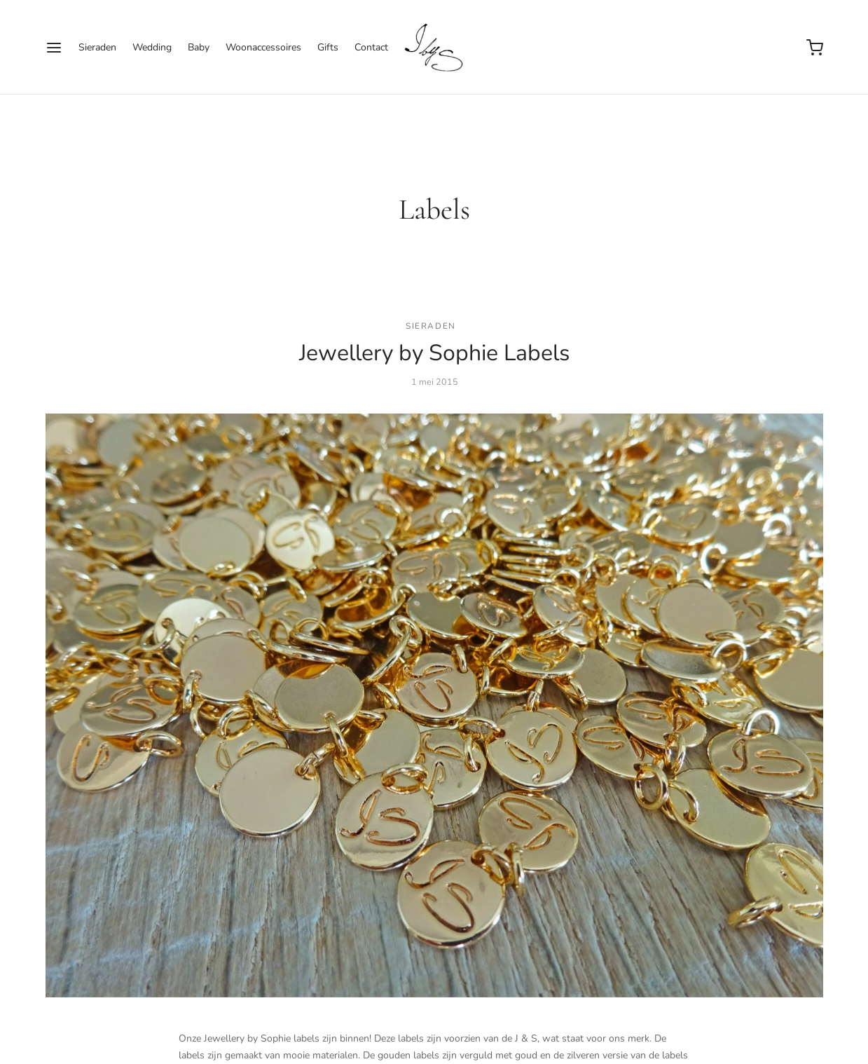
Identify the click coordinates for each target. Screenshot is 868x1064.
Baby (198, 47)
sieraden (431, 326)
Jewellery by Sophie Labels (434, 353)
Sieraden (97, 47)
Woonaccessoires (263, 47)
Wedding (152, 47)
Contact (371, 47)
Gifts (327, 47)
